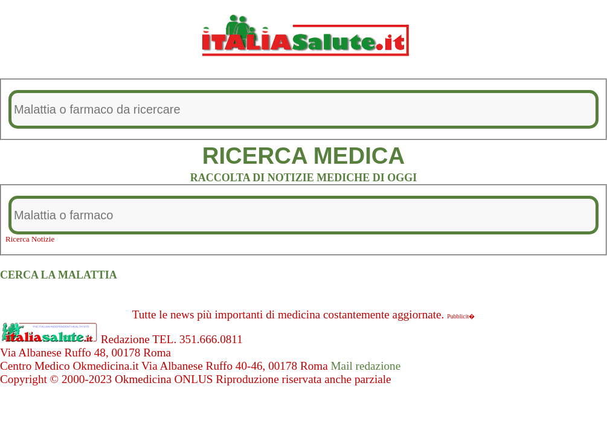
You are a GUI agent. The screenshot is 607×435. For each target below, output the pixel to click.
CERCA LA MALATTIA (58, 275)
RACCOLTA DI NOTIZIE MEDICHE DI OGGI (303, 178)
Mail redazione (366, 365)
